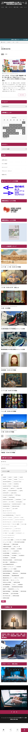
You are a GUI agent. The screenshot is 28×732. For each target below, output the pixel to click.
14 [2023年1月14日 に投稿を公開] (20, 127)
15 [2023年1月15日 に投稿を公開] (23, 127)
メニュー (17, 730)
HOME (2, 7)
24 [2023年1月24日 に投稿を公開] (7, 133)
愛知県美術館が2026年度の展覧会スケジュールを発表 (13, 349)
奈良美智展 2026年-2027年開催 (8, 370)
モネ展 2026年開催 (5, 308)
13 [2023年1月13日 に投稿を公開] (17, 127)
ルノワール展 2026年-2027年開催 (9, 390)
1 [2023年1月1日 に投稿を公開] (23, 122)
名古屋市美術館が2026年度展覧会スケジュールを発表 (13, 328)
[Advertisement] (14, 23)
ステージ (10, 7)
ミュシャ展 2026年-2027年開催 (8, 411)
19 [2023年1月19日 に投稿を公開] (13, 130)
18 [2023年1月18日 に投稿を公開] (10, 130)
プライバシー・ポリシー (7, 170)
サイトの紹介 (4, 163)
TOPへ (24, 730)
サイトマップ (4, 167)
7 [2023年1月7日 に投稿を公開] (20, 125)
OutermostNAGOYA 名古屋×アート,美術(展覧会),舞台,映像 (14, 3)
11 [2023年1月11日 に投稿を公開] (10, 127)
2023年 (8, 42)
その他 (21, 7)
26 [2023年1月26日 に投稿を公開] (13, 133)
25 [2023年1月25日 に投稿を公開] (10, 133)
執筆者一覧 (4, 174)
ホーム (3, 730)
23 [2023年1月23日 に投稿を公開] (4, 133)
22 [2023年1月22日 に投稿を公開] (23, 130)
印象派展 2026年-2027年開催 (8, 452)
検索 (3, 601)
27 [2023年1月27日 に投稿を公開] (17, 133)
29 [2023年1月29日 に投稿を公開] (23, 133)
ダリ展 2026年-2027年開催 (7, 431)
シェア (10, 730)
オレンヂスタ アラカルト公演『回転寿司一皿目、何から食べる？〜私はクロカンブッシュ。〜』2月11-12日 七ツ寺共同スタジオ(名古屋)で (14, 78)
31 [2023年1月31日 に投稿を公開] (7, 136)
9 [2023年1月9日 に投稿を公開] (4, 127)
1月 (13, 42)
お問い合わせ (4, 160)
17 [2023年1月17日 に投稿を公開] (7, 130)
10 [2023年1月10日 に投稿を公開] (7, 127)
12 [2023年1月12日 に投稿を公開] (13, 127)
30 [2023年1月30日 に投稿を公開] (4, 136)
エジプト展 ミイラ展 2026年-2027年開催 (11, 267)
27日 (17, 42)
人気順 (6, 54)
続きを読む (22, 94)
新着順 (2, 54)
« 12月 (4, 137)
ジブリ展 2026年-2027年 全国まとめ (10, 287)
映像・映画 (16, 7)
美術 (6, 7)
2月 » (6, 137)
